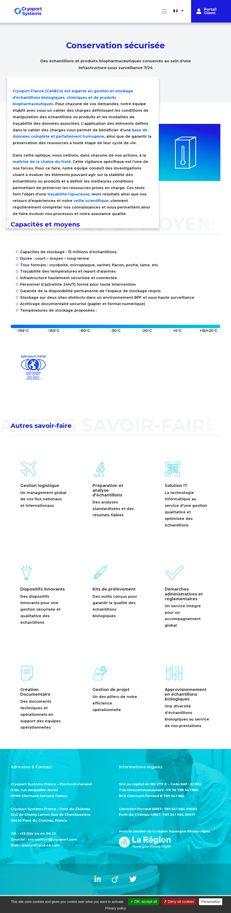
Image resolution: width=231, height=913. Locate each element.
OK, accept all (143, 902)
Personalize (210, 902)
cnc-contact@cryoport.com (52, 839)
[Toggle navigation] (164, 11)
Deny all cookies (179, 902)
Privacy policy (115, 908)
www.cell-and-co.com (40, 845)
